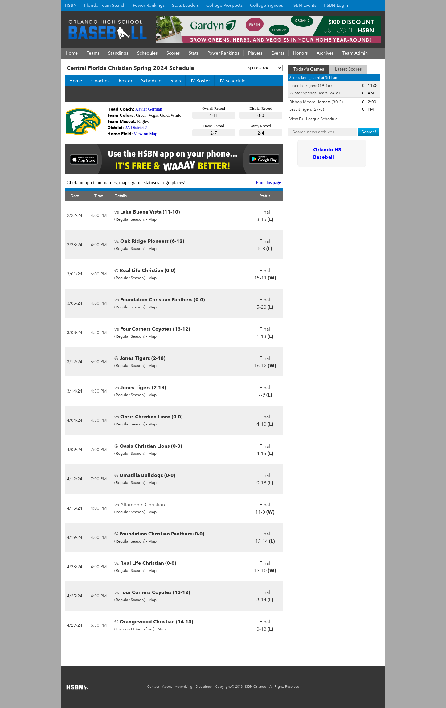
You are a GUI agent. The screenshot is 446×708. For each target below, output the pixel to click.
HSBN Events (303, 5)
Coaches (100, 81)
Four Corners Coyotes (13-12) (155, 329)
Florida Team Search (104, 5)
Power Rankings (149, 5)
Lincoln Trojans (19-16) (310, 85)
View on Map (145, 134)
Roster (125, 81)
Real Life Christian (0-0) (147, 270)
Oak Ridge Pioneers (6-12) (152, 241)
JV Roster (200, 81)
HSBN (71, 5)
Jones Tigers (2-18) (142, 358)
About (167, 686)
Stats (175, 81)
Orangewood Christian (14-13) (156, 621)
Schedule (151, 81)
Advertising (183, 686)
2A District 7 (136, 127)
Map (152, 219)
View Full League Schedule (313, 119)
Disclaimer (203, 686)
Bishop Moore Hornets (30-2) (316, 102)
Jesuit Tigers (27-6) (306, 109)
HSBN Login (336, 5)
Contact (153, 686)
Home (75, 81)
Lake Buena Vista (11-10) (150, 212)
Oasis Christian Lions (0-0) (151, 416)
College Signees (266, 5)
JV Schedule (232, 81)
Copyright (223, 686)
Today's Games (308, 69)
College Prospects (224, 5)
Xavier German (148, 109)
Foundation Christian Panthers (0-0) (162, 299)
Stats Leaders (185, 5)
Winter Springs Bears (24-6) (314, 93)
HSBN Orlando (254, 686)
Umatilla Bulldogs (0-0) (147, 475)
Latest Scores (348, 69)
